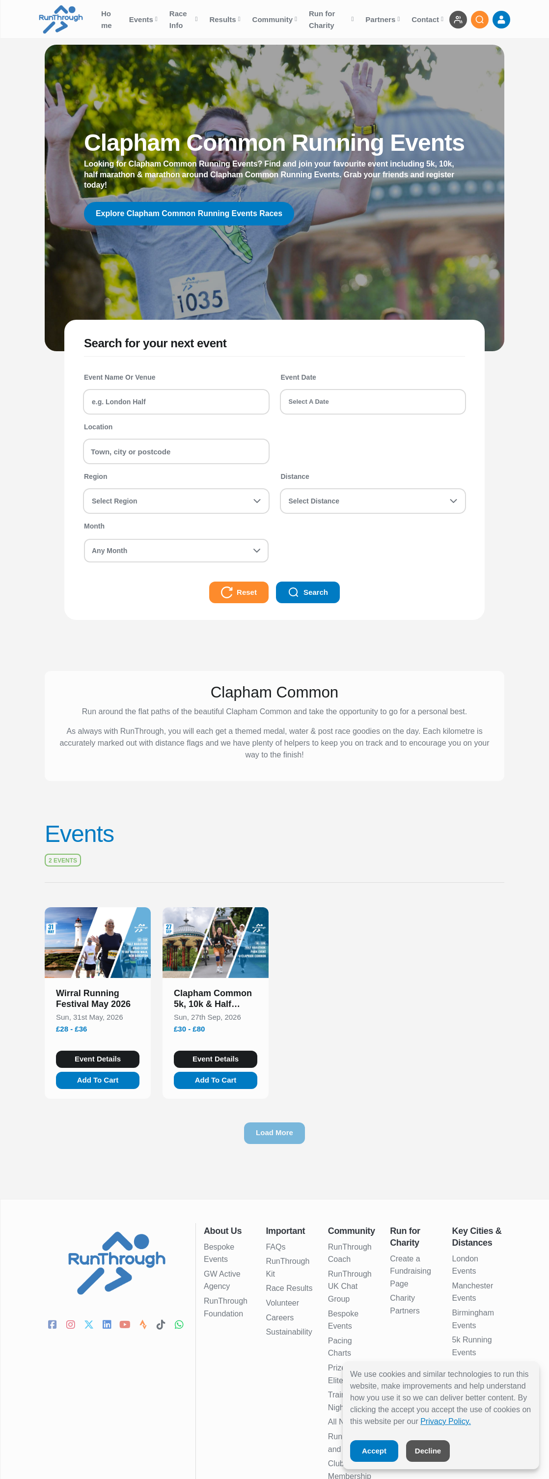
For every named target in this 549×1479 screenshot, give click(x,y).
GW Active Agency (222, 1280)
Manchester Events (473, 1292)
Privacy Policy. (445, 1421)
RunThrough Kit (287, 1267)
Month (94, 526)
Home (107, 19)
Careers (280, 1317)
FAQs (275, 1247)
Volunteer (282, 1303)
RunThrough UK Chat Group (350, 1286)
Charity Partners (404, 1304)
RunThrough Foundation (225, 1307)
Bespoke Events (219, 1253)
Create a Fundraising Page (410, 1271)
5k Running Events (472, 1346)
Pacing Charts (340, 1347)
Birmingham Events (473, 1319)
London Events (465, 1265)
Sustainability (289, 1332)
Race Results (289, 1288)
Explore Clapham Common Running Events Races (189, 213)
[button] (97, 1000)
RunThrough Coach (350, 1253)
